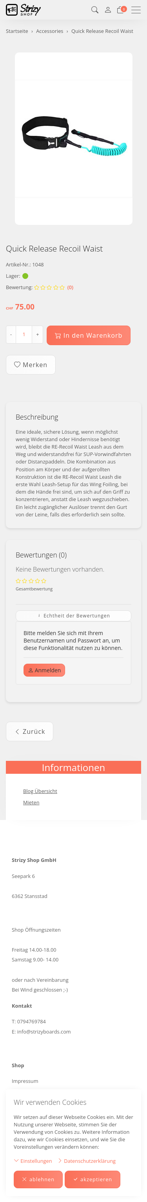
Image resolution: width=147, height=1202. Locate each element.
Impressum (25, 1080)
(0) (53, 287)
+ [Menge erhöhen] (37, 334)
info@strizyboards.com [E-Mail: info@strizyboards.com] (44, 1031)
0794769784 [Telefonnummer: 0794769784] (31, 1021)
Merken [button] (30, 364)
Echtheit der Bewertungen (73, 615)
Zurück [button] (29, 731)
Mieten (31, 802)
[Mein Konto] (108, 10)
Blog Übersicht (40, 791)
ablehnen (38, 1179)
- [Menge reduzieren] (11, 334)
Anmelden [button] (44, 670)
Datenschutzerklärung (86, 1160)
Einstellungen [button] (33, 1160)
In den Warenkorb (89, 335)
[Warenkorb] (120, 9)
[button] (94, 9)
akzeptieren (92, 1179)
